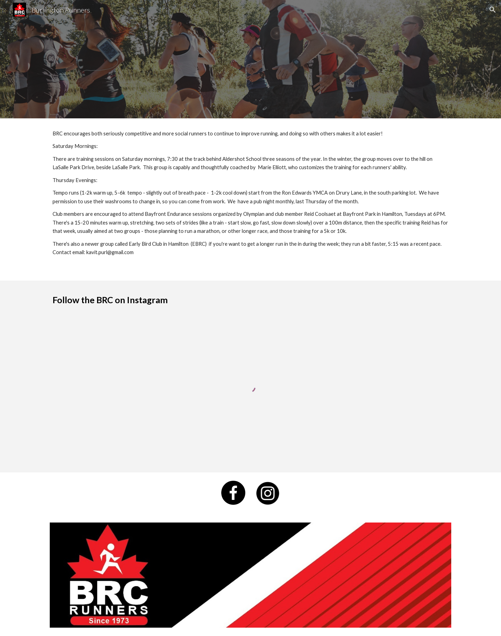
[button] (492, 9)
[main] (250, 199)
